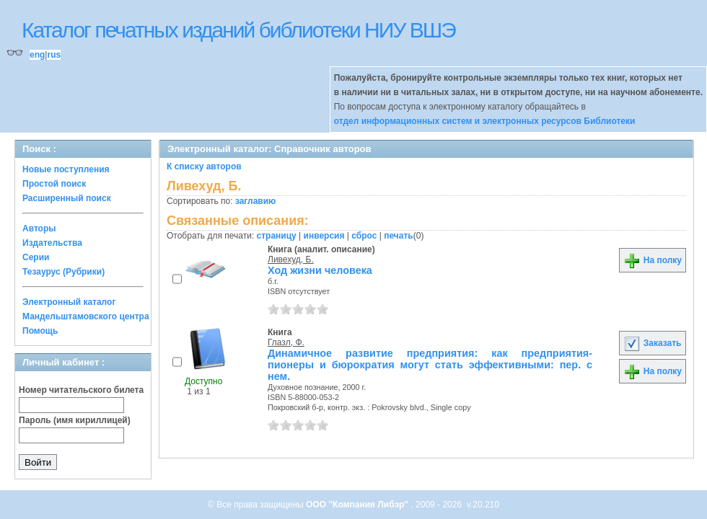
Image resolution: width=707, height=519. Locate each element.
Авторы (39, 228)
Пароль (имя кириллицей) (75, 420)
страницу (277, 236)
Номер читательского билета (81, 390)
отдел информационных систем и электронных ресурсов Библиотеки (485, 121)
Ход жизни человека (320, 270)
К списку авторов (204, 166)
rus (54, 55)
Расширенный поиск (66, 198)
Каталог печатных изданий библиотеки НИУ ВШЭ (238, 30)
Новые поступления (66, 169)
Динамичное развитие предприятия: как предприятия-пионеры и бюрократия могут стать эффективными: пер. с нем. (430, 364)
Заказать (652, 343)
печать (398, 236)
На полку (652, 260)
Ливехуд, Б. (291, 259)
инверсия (324, 236)
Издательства (52, 243)
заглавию (255, 201)
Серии (35, 257)
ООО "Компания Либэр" (358, 505)
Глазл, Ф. (286, 342)
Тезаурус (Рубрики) (63, 272)
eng (37, 55)
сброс (364, 236)
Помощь (40, 331)
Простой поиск (54, 184)
